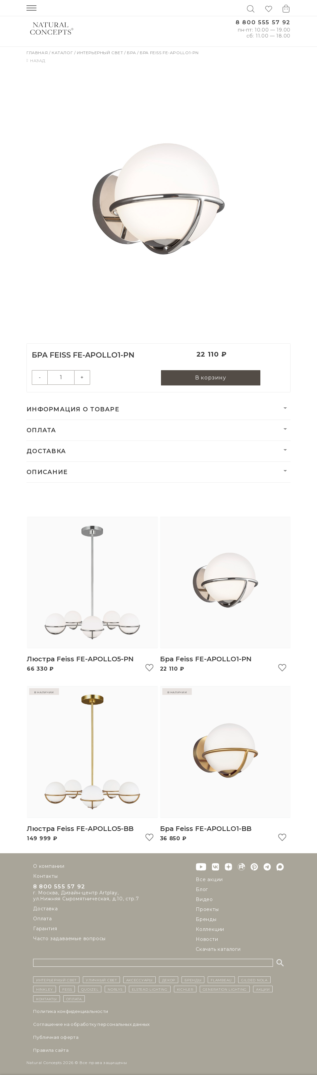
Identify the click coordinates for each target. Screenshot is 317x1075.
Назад (35, 60)
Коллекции (210, 929)
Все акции (209, 879)
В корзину (210, 378)
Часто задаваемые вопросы (69, 940)
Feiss (67, 989)
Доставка (46, 452)
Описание (47, 473)
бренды (193, 980)
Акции (263, 989)
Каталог (63, 52)
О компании (49, 866)
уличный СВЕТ (101, 980)
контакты (46, 999)
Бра (132, 52)
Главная (37, 52)
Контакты (45, 876)
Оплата (41, 431)
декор (169, 980)
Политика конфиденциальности (70, 1011)
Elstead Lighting (150, 989)
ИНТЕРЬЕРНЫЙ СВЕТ (56, 980)
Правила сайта (51, 1050)
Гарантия (45, 930)
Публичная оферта (56, 1037)
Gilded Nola (254, 980)
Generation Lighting (225, 989)
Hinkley (44, 989)
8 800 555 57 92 (263, 22)
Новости (207, 939)
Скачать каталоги (218, 949)
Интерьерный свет (100, 52)
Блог (202, 889)
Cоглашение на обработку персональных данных (91, 1024)
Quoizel (89, 989)
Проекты (207, 909)
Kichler (185, 989)
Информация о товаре (72, 410)
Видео (204, 899)
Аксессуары (139, 980)
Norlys (115, 989)
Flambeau (221, 980)
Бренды (206, 919)
